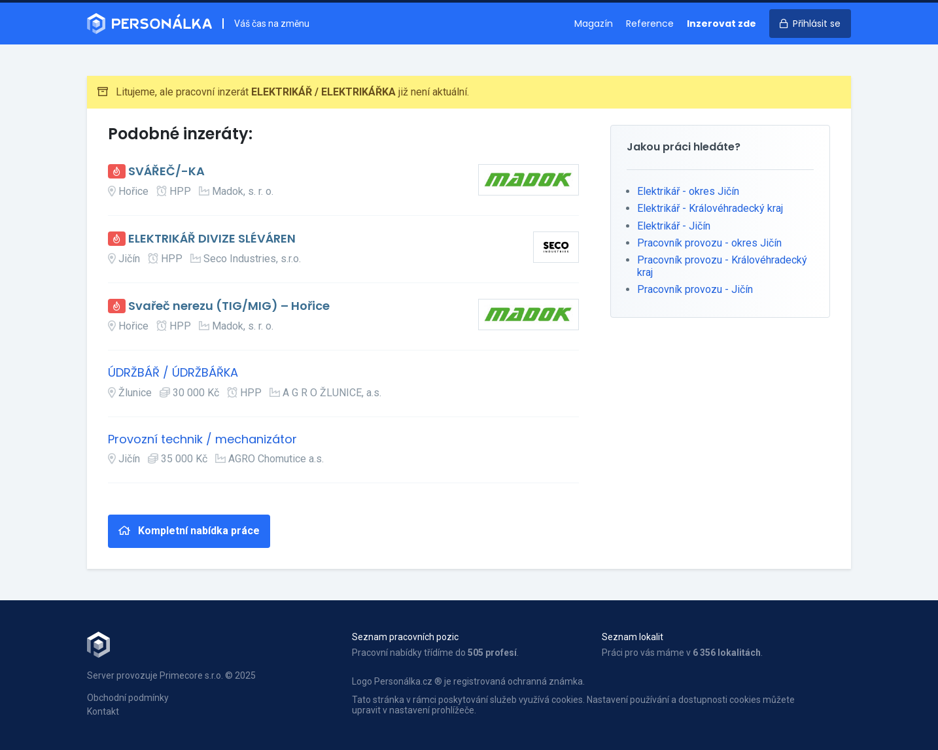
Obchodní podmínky (128, 697)
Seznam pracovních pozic (405, 637)
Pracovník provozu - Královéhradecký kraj (722, 266)
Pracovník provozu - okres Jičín (709, 243)
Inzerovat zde (721, 23)
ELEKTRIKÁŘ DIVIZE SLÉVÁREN (212, 239)
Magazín (593, 23)
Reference (650, 23)
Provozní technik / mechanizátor (202, 440)
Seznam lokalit (632, 637)
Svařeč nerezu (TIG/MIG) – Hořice (229, 306)
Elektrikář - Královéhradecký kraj (710, 208)
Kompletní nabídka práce (189, 530)
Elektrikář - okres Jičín (688, 191)
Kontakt (103, 711)
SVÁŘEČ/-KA (166, 172)
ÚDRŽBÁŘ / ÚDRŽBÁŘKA (173, 373)
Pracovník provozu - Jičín (695, 289)
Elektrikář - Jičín (673, 226)
